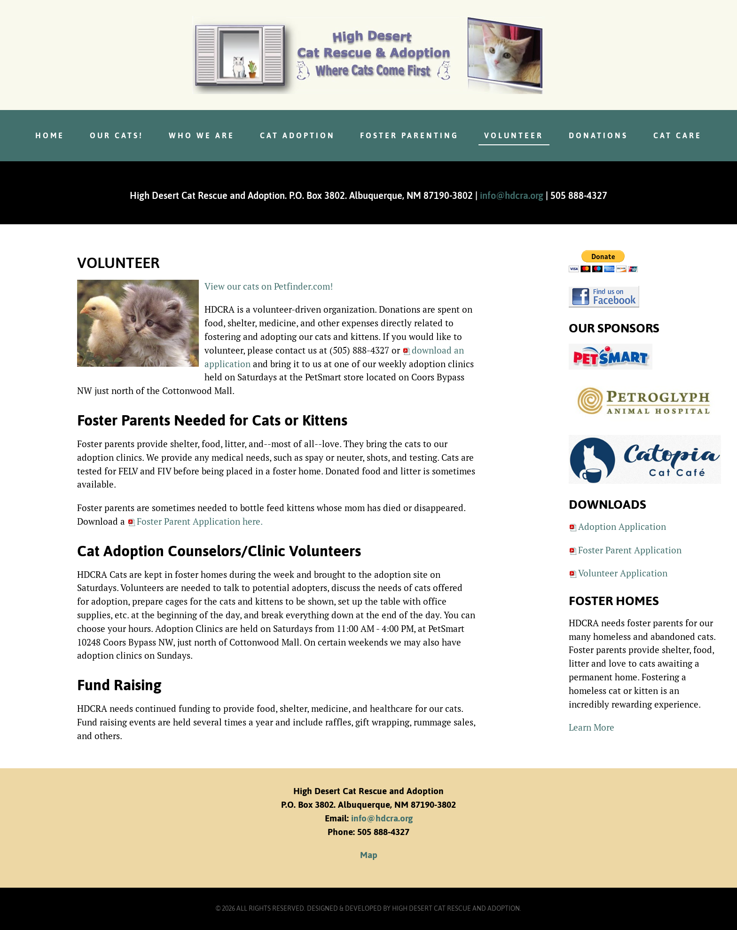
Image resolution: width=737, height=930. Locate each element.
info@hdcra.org (511, 195)
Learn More (591, 727)
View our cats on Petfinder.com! (268, 286)
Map (368, 855)
